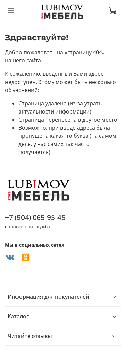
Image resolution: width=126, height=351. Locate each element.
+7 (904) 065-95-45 (35, 217)
